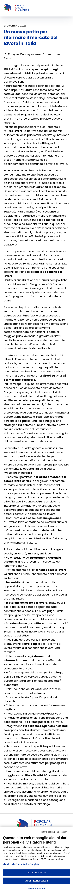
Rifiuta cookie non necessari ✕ (55, 832)
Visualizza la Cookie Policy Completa (21, 864)
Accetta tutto (36, 872)
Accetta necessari (36, 880)
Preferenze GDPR (36, 888)
